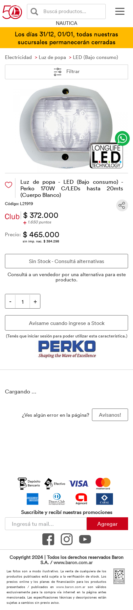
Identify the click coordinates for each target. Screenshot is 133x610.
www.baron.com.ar (73, 562)
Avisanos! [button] (110, 414)
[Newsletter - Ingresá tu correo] (46, 523)
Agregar (107, 523)
